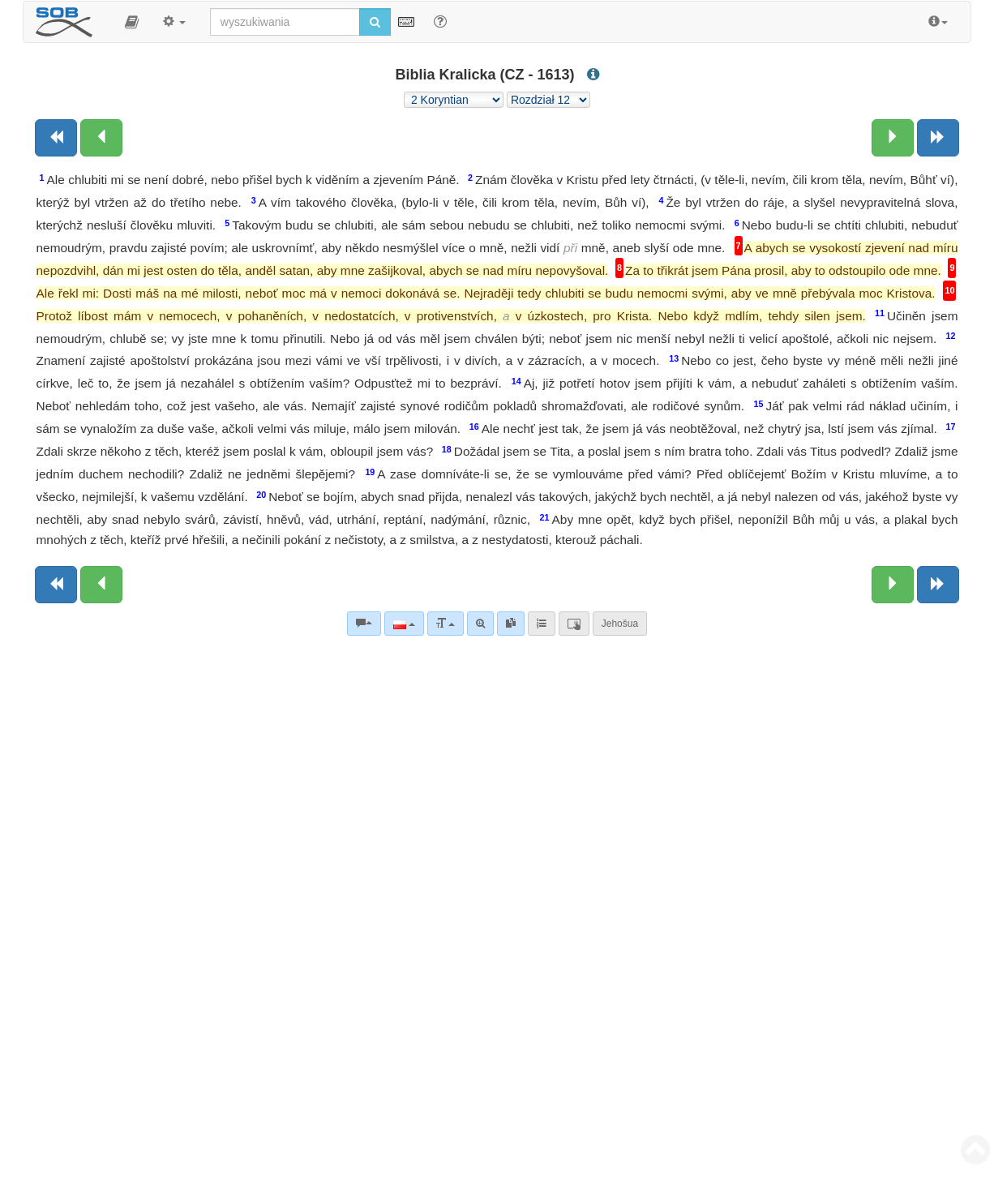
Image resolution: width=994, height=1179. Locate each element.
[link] (511, 623)
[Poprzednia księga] (56, 137)
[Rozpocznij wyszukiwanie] (375, 22)
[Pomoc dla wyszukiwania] (440, 21)
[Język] (404, 623)
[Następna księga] (938, 137)
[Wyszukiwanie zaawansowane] (480, 623)
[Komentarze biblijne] (364, 623)
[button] (132, 22)
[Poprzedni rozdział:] (101, 137)
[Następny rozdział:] (893, 137)
